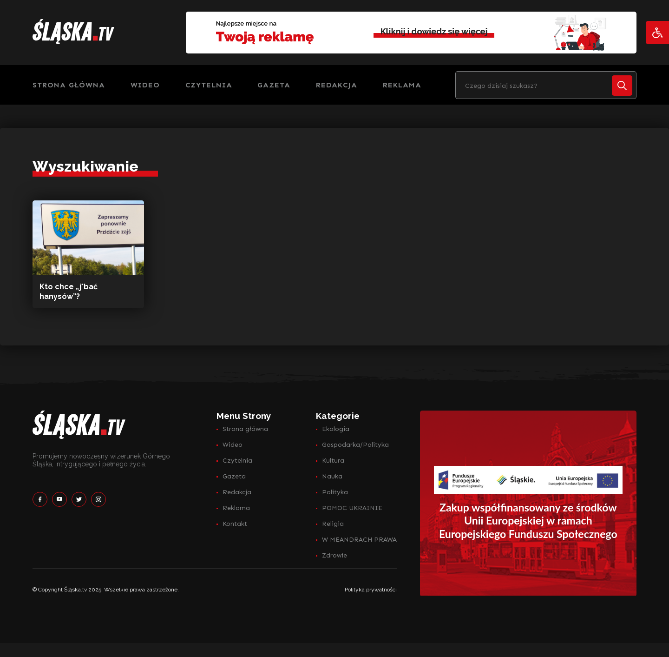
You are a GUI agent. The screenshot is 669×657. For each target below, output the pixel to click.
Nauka (332, 476)
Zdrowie (334, 555)
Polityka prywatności (371, 589)
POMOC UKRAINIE (352, 508)
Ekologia (335, 429)
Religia (333, 524)
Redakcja (336, 84)
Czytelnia (208, 84)
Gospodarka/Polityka (355, 445)
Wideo (145, 84)
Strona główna (69, 84)
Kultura (333, 461)
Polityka (335, 492)
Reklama (402, 84)
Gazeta (273, 84)
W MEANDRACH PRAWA (359, 540)
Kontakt (235, 524)
